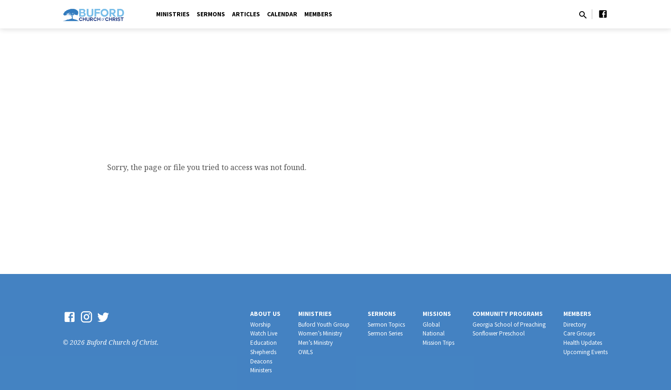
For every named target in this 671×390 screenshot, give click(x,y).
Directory (574, 324)
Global (431, 324)
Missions (437, 314)
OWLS (305, 352)
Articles (246, 14)
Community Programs (507, 314)
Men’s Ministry (315, 343)
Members (318, 14)
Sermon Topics (386, 324)
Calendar (282, 14)
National (434, 333)
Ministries (173, 14)
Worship (260, 324)
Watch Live (263, 333)
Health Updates (582, 343)
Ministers (261, 370)
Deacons (261, 361)
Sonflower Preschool (498, 333)
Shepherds (263, 352)
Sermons (211, 14)
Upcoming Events (585, 352)
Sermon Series (385, 333)
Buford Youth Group (323, 324)
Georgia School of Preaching (509, 324)
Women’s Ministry (320, 333)
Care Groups (579, 333)
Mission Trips (438, 343)
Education (263, 343)
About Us (265, 314)
